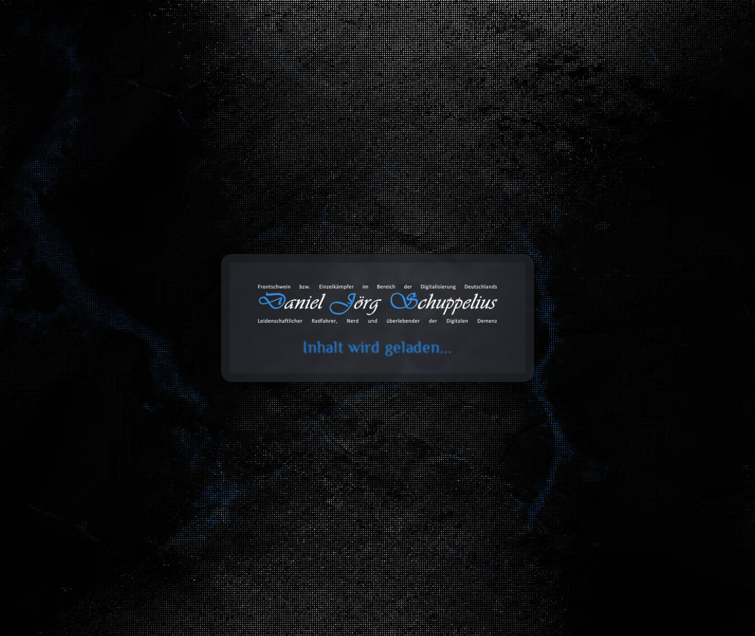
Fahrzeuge (341, 268)
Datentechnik (431, 268)
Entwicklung (521, 268)
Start (91, 143)
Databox (470, 52)
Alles (160, 268)
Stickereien (611, 293)
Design (521, 293)
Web (611, 268)
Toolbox (408, 52)
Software (160, 293)
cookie (15, 49)
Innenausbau (251, 293)
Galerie (524, 52)
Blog (360, 52)
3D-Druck (430, 293)
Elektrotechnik (341, 293)
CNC (341, 318)
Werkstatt (431, 318)
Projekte (579, 52)
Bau (250, 268)
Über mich (639, 52)
